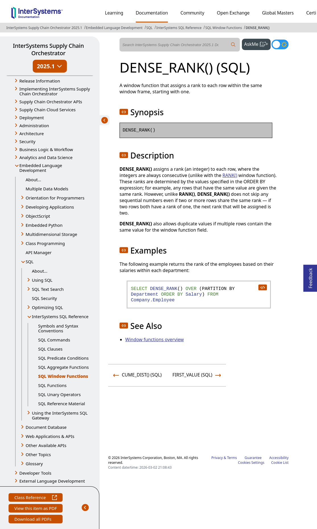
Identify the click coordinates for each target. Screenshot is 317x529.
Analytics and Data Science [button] (46, 157)
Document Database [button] (46, 427)
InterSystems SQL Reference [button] (60, 316)
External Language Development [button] (52, 481)
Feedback (310, 276)
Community (192, 13)
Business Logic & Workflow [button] (46, 149)
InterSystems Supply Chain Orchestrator (48, 49)
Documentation (152, 13)
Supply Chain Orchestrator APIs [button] (50, 101)
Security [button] (27, 141)
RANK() (230, 175)
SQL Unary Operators (59, 394)
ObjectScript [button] (38, 216)
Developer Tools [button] (35, 473)
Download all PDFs (33, 519)
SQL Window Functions (223, 27)
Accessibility (279, 457)
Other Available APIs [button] (46, 445)
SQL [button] (30, 261)
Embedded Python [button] (44, 225)
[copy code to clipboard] (262, 287)
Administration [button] (34, 125)
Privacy (217, 457)
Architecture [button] (31, 133)
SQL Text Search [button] (48, 289)
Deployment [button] (31, 117)
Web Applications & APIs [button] (50, 436)
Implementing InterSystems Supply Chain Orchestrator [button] (54, 91)
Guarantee (253, 457)
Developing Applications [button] (50, 207)
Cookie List (280, 462)
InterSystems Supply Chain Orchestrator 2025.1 (44, 27)
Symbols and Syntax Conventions (58, 328)
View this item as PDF (35, 508)
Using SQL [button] (42, 280)
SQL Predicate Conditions (63, 358)
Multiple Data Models (47, 189)
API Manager (39, 252)
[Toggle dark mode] (280, 44)
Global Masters (278, 13)
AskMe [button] (257, 43)
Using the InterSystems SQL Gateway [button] (60, 415)
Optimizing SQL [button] (47, 307)
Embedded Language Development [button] (40, 167)
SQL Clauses (50, 349)
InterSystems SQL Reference (178, 27)
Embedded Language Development (114, 27)
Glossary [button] (34, 463)
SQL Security (44, 298)
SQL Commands (54, 340)
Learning (114, 13)
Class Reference (35, 498)
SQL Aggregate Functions (63, 367)
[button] (124, 112)
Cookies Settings (251, 463)
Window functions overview (154, 339)
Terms (232, 457)
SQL (149, 27)
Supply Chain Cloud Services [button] (47, 109)
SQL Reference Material (61, 403)
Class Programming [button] (45, 243)
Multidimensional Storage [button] (51, 234)
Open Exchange (233, 13)
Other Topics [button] (38, 454)
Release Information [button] (39, 81)
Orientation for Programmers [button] (55, 198)
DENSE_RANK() (257, 27)
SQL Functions (52, 385)
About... (33, 179)
